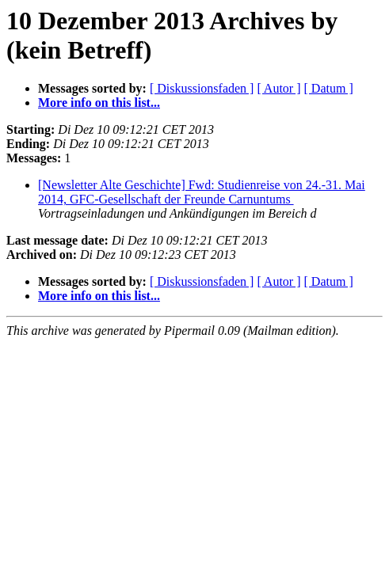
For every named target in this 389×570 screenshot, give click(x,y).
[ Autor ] (278, 88)
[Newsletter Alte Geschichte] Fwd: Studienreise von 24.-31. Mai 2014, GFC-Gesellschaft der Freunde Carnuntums (201, 192)
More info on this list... (99, 102)
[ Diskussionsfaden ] (202, 88)
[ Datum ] (328, 88)
